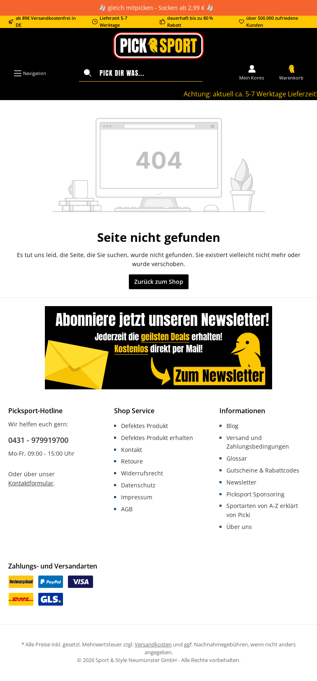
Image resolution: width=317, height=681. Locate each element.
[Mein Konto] (252, 73)
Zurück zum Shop (158, 282)
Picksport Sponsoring (255, 494)
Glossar (236, 458)
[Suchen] (88, 73)
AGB (127, 509)
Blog (232, 426)
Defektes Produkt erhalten (157, 438)
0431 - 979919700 (38, 440)
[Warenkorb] (291, 73)
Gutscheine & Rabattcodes (262, 470)
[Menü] (29, 73)
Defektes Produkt (144, 426)
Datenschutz (138, 485)
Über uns (239, 527)
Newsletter (241, 482)
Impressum (136, 497)
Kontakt (131, 450)
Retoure (132, 461)
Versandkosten (153, 644)
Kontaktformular (31, 483)
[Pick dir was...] (149, 73)
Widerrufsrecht (142, 473)
